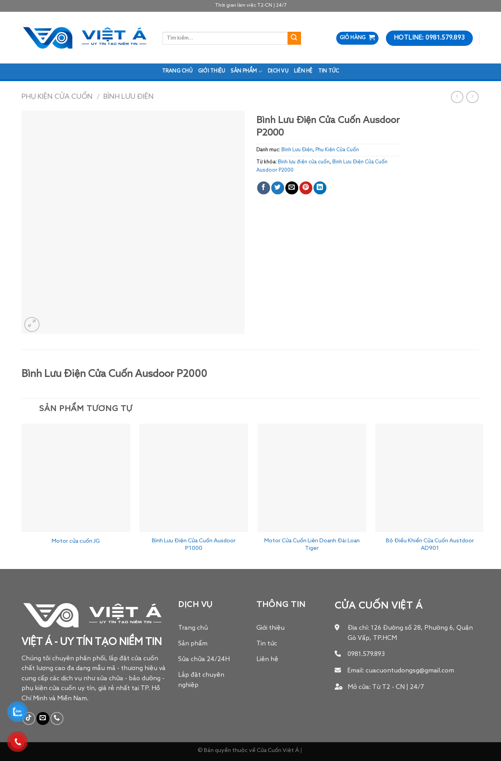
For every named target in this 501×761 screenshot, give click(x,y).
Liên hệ (303, 71)
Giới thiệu (211, 71)
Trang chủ (177, 71)
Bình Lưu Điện (128, 96)
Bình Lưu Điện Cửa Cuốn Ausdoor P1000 (194, 544)
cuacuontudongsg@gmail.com (410, 671)
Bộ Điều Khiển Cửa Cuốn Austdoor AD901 (430, 544)
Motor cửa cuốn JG (76, 541)
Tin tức (328, 71)
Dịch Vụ (278, 71)
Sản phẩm (246, 71)
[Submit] (294, 38)
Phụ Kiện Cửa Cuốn (57, 96)
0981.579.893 (366, 654)
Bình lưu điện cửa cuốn (304, 162)
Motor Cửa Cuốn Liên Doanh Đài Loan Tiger (312, 544)
